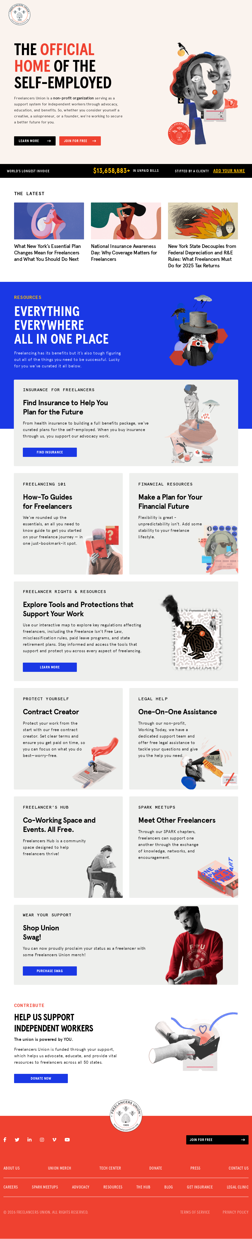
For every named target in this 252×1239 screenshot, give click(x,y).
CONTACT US (239, 1169)
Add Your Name (229, 171)
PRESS (195, 1169)
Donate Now (41, 1079)
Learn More (35, 141)
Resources (112, 1187)
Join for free (217, 1140)
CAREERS (10, 1187)
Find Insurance (50, 452)
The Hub (143, 1187)
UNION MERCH (59, 1169)
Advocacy (81, 1187)
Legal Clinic (238, 1187)
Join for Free (80, 141)
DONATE (155, 1169)
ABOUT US (11, 1169)
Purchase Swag (50, 971)
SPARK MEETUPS (45, 1187)
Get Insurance (200, 1187)
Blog (168, 1187)
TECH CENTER (110, 1169)
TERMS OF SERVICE (195, 1213)
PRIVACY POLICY (236, 1213)
